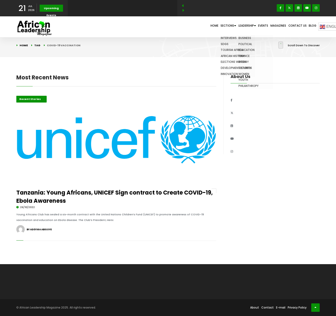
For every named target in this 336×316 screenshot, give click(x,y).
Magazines (267, 26)
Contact (267, 307)
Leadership (226, 26)
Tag (37, 45)
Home (181, 26)
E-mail (280, 307)
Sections (200, 26)
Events (247, 26)
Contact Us (291, 26)
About (254, 307)
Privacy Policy (297, 307)
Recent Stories (30, 99)
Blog (310, 26)
